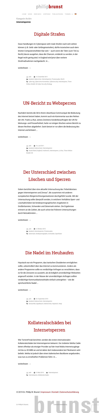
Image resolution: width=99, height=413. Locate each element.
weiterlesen (23, 68)
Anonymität (32, 303)
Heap (60, 303)
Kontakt (55, 392)
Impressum (46, 392)
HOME (24, 14)
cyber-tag (31, 81)
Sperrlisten (58, 233)
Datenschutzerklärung (69, 392)
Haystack (55, 303)
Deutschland (32, 150)
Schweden (51, 233)
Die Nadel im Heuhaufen (49, 252)
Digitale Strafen (49, 34)
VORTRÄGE (46, 14)
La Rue (61, 150)
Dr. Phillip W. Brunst (22, 404)
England (39, 150)
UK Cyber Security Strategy (44, 84)
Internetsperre (62, 81)
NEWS (30, 14)
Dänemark (32, 233)
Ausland (31, 79)
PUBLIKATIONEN (57, 14)
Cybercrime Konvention (42, 81)
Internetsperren (46, 79)
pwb (30, 77)
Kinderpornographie (42, 233)
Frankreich (46, 150)
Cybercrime (37, 79)
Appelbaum (39, 303)
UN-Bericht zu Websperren (49, 103)
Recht (62, 79)
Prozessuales (56, 79)
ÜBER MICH (37, 14)
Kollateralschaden (43, 375)
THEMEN (68, 14)
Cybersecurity (54, 81)
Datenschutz (38, 148)
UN (32, 153)
